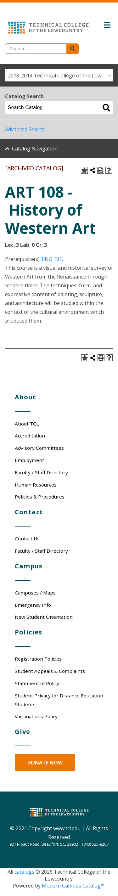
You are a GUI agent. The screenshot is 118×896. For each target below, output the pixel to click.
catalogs (24, 871)
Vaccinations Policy (36, 716)
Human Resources (36, 485)
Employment (29, 460)
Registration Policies (38, 659)
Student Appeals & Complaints (50, 671)
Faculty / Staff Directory (41, 472)
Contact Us (27, 538)
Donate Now (45, 762)
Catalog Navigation (35, 148)
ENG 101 (52, 259)
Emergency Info (33, 605)
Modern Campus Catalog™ (73, 885)
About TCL (27, 423)
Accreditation (30, 435)
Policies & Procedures (40, 496)
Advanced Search (25, 129)
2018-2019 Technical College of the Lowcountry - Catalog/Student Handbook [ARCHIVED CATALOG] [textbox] (60, 75)
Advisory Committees (39, 448)
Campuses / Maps (35, 592)
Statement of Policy (37, 683)
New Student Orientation (44, 617)
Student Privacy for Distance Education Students (59, 699)
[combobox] (59, 75)
